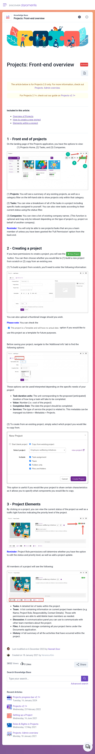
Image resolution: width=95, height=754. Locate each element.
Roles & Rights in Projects (50, 726)
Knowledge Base (21, 15)
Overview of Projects (23, 116)
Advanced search (79, 683)
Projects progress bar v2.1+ (50, 699)
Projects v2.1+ (68, 95)
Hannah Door (54, 649)
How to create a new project (27, 119)
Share (81, 664)
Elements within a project (25, 123)
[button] (86, 17)
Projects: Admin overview (47, 88)
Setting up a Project (50, 717)
